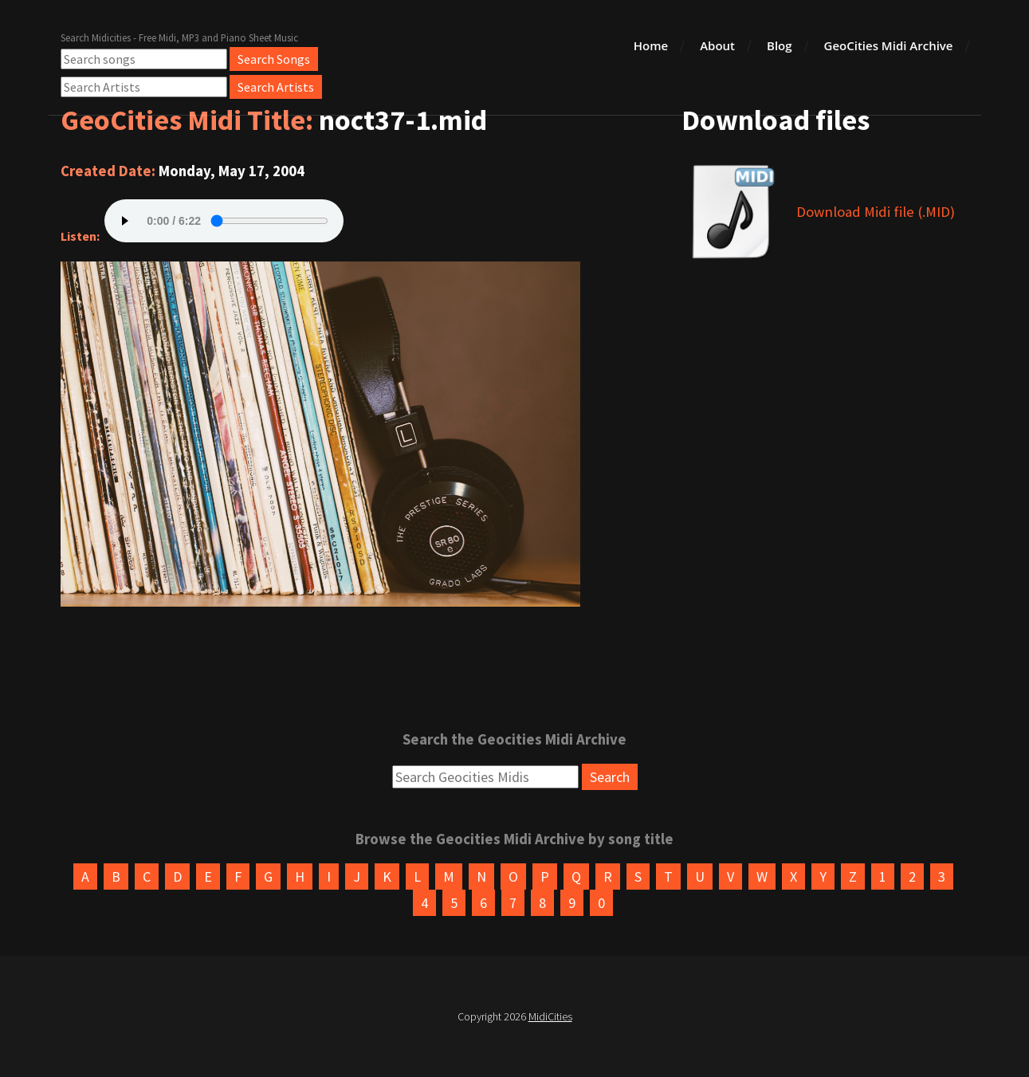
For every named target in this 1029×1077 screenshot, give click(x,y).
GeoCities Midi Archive (888, 45)
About (717, 45)
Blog (779, 45)
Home (651, 45)
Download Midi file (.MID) (875, 211)
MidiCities (550, 1016)
